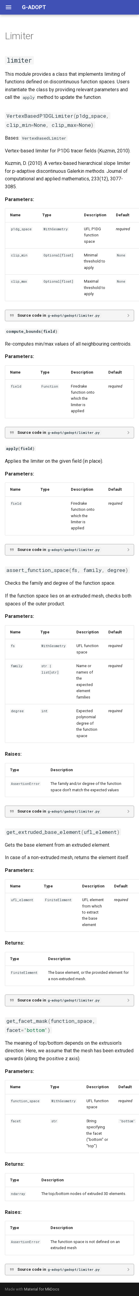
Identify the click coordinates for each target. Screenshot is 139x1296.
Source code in (59, 315)
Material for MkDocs (41, 1289)
